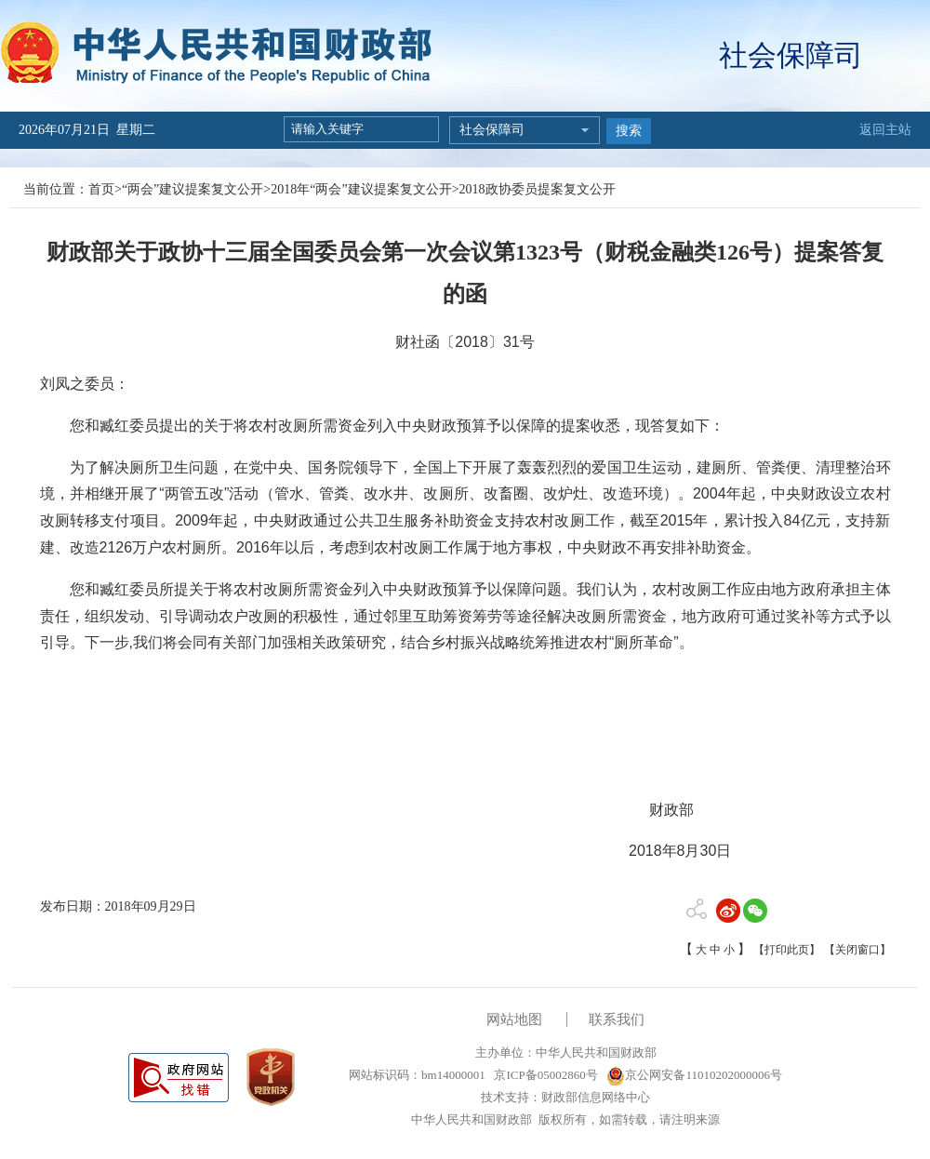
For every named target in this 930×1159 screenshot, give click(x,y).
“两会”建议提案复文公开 (192, 189)
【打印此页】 (786, 949)
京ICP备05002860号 (544, 1075)
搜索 (629, 131)
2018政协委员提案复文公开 (537, 189)
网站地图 (514, 1019)
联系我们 (616, 1019)
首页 (101, 189)
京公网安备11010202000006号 (694, 1075)
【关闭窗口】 (857, 949)
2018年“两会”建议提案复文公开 (361, 189)
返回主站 (885, 130)
